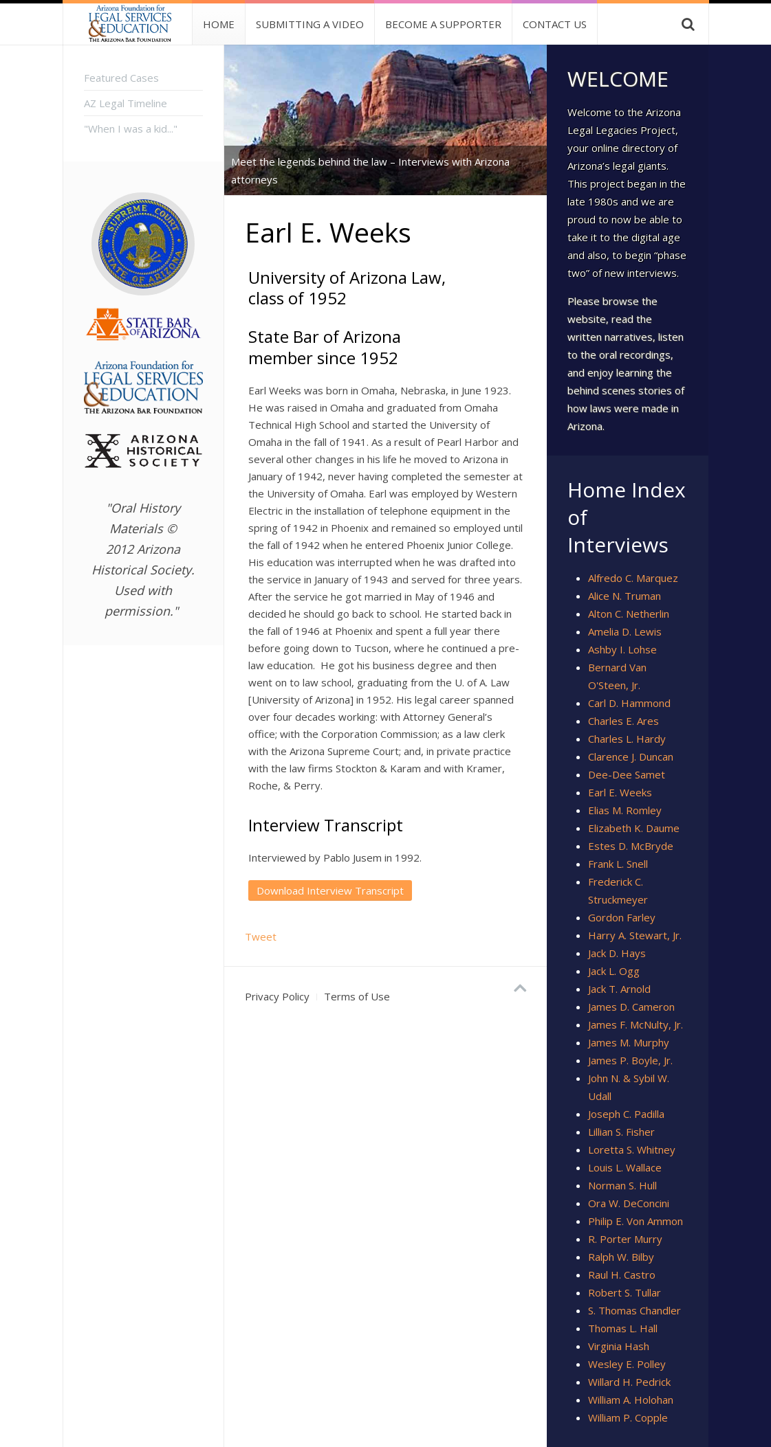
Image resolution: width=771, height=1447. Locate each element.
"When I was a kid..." (130, 128)
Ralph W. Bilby (621, 1257)
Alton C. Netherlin (628, 613)
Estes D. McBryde (630, 846)
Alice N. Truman (624, 596)
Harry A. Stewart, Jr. (635, 935)
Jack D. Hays (617, 953)
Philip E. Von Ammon (635, 1221)
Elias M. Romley (625, 810)
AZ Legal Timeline (125, 103)
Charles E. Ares (623, 721)
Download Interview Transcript (330, 890)
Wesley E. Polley (627, 1364)
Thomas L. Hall (623, 1328)
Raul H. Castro (621, 1274)
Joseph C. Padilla (626, 1114)
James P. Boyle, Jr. (630, 1060)
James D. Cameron (631, 1006)
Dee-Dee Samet (626, 774)
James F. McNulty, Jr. (635, 1024)
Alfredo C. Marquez (633, 578)
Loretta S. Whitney (631, 1149)
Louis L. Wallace (625, 1167)
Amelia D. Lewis (625, 631)
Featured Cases (121, 78)
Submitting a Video (310, 24)
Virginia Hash (618, 1346)
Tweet (260, 936)
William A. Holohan (630, 1399)
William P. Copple (628, 1417)
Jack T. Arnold (619, 989)
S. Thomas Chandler (634, 1310)
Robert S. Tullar (624, 1292)
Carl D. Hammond (629, 703)
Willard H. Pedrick (629, 1382)
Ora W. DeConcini (628, 1203)
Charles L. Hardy (627, 738)
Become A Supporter (443, 24)
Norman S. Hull (622, 1185)
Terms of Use (357, 996)
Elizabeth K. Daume (634, 828)
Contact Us (555, 24)
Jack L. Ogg (614, 971)
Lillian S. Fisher (621, 1131)
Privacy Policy (277, 996)
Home (219, 24)
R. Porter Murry (625, 1239)
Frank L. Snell (618, 864)
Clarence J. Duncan (630, 756)
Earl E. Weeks (620, 792)
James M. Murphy (628, 1042)
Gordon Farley (621, 917)
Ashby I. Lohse (622, 649)
